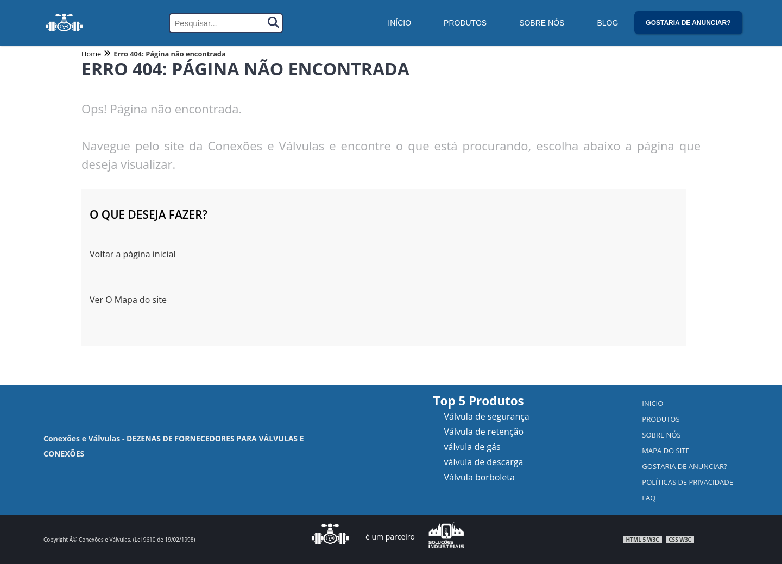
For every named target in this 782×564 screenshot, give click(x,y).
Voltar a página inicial (132, 254)
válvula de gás (472, 447)
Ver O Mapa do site (128, 300)
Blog (607, 22)
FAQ (648, 498)
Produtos (465, 22)
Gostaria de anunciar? (688, 23)
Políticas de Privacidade (687, 482)
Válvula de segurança (486, 416)
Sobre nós (661, 435)
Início (399, 22)
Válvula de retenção (484, 432)
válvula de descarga (484, 462)
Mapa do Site (665, 450)
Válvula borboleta (479, 477)
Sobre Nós (541, 22)
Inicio (652, 403)
